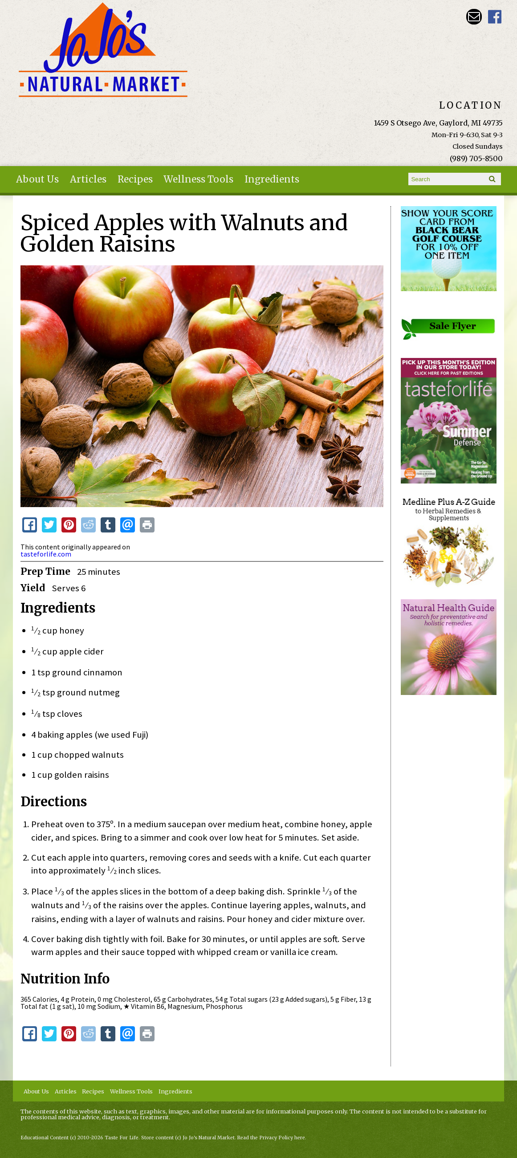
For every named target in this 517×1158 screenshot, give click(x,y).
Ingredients (271, 179)
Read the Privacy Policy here (271, 1138)
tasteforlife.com (45, 553)
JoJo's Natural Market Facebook (495, 16)
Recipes (135, 179)
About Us (37, 179)
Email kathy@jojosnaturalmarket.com (474, 16)
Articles (88, 179)
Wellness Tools (198, 179)
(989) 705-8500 (476, 158)
